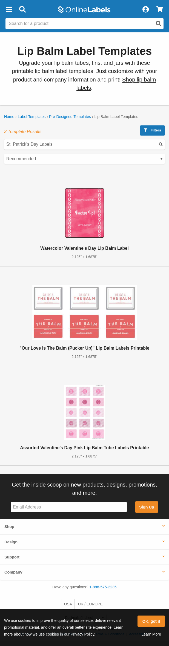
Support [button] (11, 557)
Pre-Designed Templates (70, 116)
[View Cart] (159, 9)
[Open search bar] (22, 9)
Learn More (151, 634)
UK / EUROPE (90, 604)
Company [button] (13, 572)
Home (9, 116)
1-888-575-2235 (103, 587)
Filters (152, 130)
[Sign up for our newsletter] (69, 507)
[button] (8, 9)
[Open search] (159, 24)
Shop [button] (9, 526)
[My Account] (145, 9)
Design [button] (11, 542)
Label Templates (32, 116)
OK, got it (151, 621)
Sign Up (146, 507)
